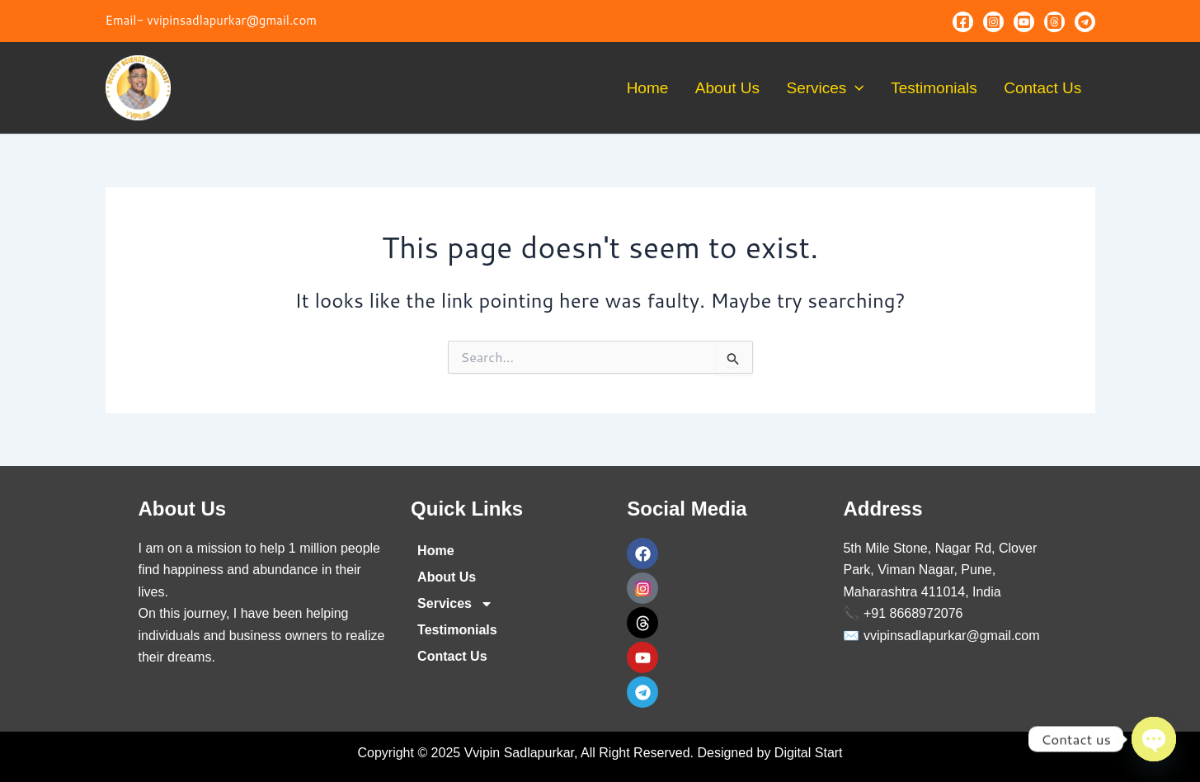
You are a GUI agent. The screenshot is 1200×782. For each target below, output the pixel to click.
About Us (758, 88)
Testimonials (947, 88)
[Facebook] (963, 22)
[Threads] (1054, 22)
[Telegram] (1085, 22)
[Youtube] (1024, 22)
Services (847, 88)
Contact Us (1047, 88)
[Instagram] (993, 22)
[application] (877, 88)
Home (687, 88)
